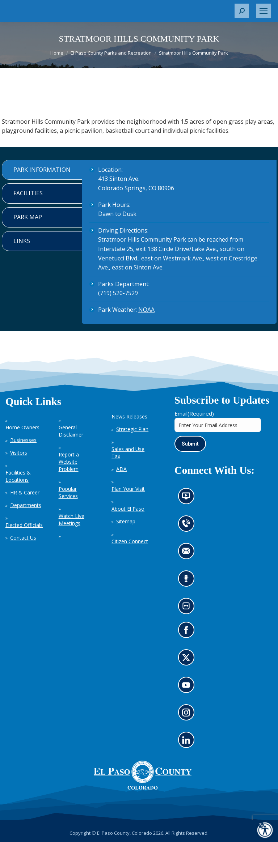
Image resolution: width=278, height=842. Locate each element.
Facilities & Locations (18, 476)
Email (194, 413)
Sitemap (125, 521)
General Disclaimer (71, 431)
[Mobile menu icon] (263, 11)
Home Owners (22, 427)
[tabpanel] (179, 242)
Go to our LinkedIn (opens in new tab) (188, 742)
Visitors (18, 452)
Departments (25, 505)
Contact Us (23, 537)
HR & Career (24, 492)
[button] (242, 11)
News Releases (129, 416)
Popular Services (68, 492)
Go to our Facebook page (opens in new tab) (188, 632)
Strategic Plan (132, 429)
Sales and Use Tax (127, 453)
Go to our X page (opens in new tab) (188, 659)
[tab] (42, 170)
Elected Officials (24, 525)
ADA (121, 468)
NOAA (146, 310)
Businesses (23, 440)
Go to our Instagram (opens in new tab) (188, 714)
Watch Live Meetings (71, 520)
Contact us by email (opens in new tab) (188, 553)
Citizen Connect (129, 541)
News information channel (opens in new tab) (188, 498)
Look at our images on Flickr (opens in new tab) (188, 608)
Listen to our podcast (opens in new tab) (188, 581)
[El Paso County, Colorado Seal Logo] (142, 775)
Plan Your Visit (128, 488)
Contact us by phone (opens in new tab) (188, 526)
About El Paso (127, 508)
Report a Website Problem (69, 461)
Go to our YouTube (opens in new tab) (188, 687)
